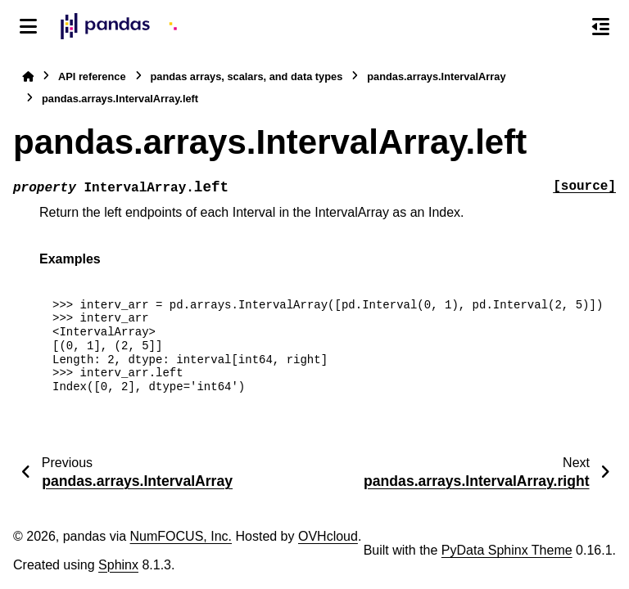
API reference (92, 76)
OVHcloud (328, 536)
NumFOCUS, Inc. (181, 536)
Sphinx (118, 565)
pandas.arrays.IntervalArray (436, 76)
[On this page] (601, 26)
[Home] (28, 76)
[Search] (565, 27)
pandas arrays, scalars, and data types (247, 76)
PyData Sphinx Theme (506, 550)
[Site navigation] (28, 26)
